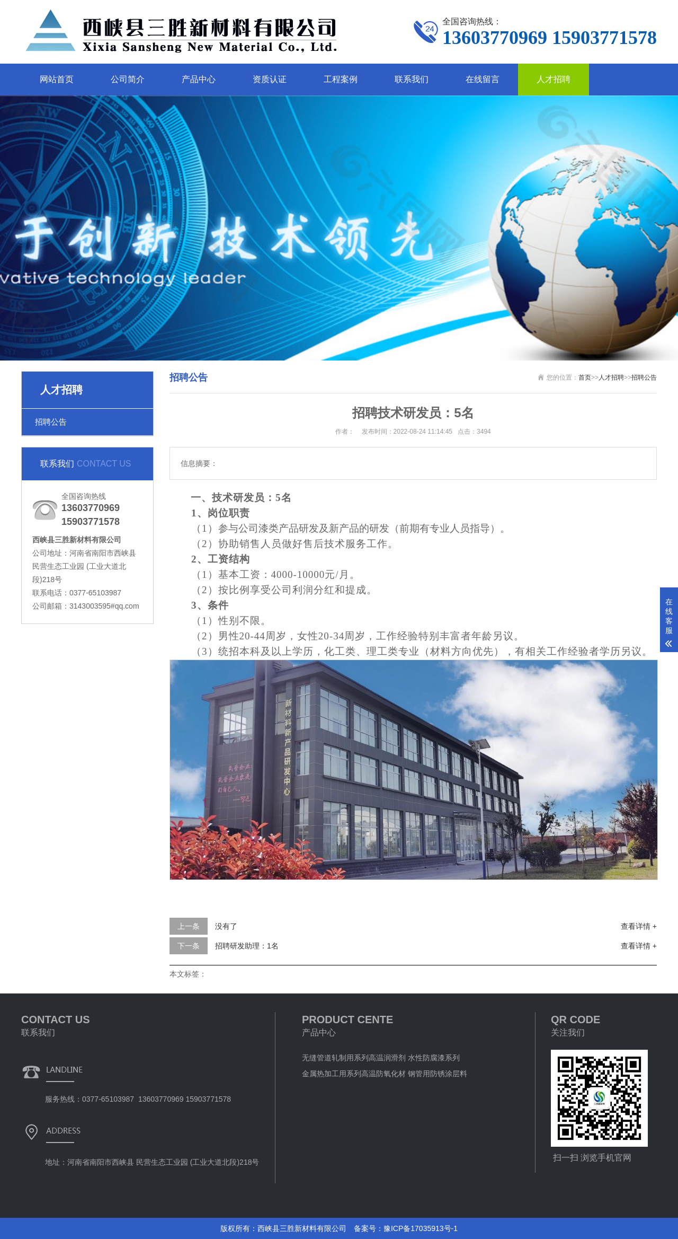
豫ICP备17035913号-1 (420, 1228)
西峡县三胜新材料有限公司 (301, 1228)
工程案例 (341, 79)
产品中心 (199, 79)
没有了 (226, 926)
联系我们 (412, 79)
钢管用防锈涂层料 (437, 1073)
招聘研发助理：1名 (247, 946)
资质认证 (270, 79)
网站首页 (57, 79)
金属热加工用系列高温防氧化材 (354, 1073)
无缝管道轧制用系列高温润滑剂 (354, 1057)
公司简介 (128, 79)
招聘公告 (51, 421)
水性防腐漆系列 (434, 1057)
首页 (584, 377)
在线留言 (482, 79)
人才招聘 (553, 79)
